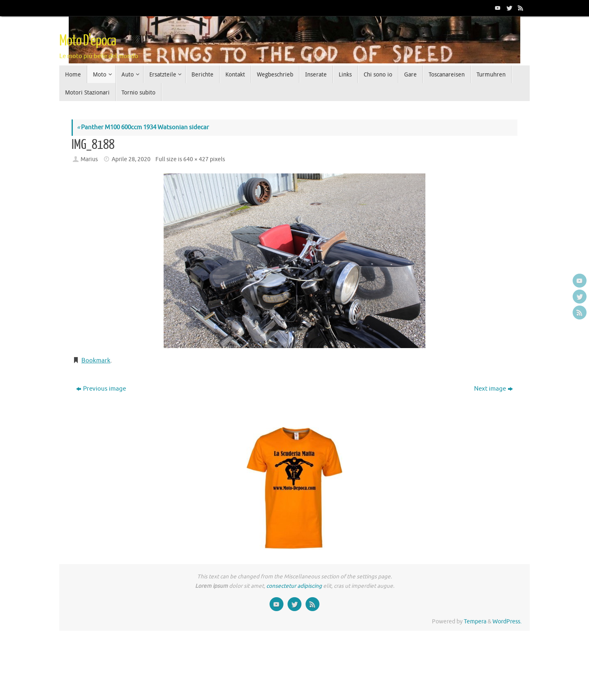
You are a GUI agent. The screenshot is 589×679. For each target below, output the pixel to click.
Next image (493, 389)
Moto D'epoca (87, 41)
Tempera (475, 621)
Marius (89, 159)
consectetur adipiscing (294, 585)
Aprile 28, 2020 (131, 159)
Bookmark (95, 360)
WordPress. (507, 621)
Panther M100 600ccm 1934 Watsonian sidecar (143, 127)
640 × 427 (196, 159)
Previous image (101, 389)
